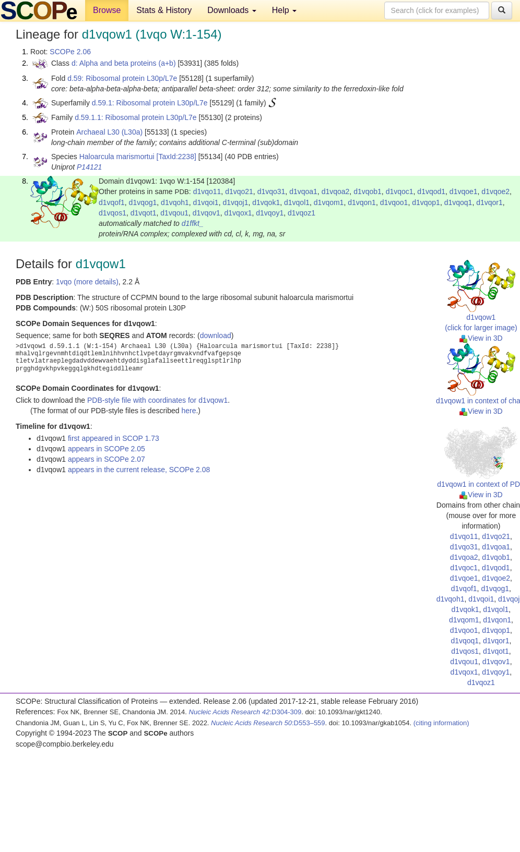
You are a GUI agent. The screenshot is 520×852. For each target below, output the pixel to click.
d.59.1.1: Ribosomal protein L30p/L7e (136, 117)
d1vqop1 (426, 202)
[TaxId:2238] (176, 156)
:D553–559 (268, 723)
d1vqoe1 (464, 191)
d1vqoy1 (269, 213)
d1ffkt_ (193, 223)
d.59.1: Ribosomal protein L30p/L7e (150, 103)
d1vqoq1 (458, 202)
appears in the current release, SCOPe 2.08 (139, 469)
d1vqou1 (174, 213)
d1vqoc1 (399, 191)
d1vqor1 (489, 202)
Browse (107, 10)
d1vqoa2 (336, 191)
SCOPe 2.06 (70, 51)
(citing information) (441, 723)
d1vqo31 (271, 191)
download (215, 335)
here (188, 410)
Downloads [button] (231, 10)
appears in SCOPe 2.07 (106, 459)
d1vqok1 (266, 202)
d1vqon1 (362, 202)
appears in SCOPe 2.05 (106, 449)
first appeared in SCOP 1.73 (113, 438)
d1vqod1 (431, 191)
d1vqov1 (206, 213)
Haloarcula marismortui (117, 156)
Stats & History (164, 10)
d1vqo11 (207, 191)
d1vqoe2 (495, 191)
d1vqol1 (297, 202)
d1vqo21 (239, 191)
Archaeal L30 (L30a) (109, 132)
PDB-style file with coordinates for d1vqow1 (157, 400)
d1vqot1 (144, 213)
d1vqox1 (238, 213)
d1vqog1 (143, 202)
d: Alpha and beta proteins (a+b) (124, 63)
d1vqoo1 (394, 202)
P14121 (89, 167)
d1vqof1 (112, 202)
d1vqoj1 (235, 202)
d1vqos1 (112, 213)
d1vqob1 (367, 191)
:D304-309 (245, 712)
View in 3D (481, 338)
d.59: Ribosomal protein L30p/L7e (122, 78)
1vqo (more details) (87, 282)
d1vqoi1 (206, 202)
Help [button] (284, 10)
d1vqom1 (329, 202)
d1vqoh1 (175, 202)
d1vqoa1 (303, 191)
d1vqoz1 (301, 213)
